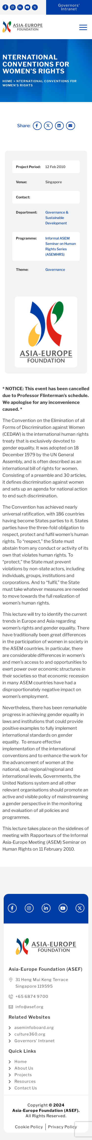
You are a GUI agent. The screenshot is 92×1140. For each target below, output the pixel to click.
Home (7, 81)
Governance (55, 269)
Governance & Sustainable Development (56, 217)
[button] (37, 126)
